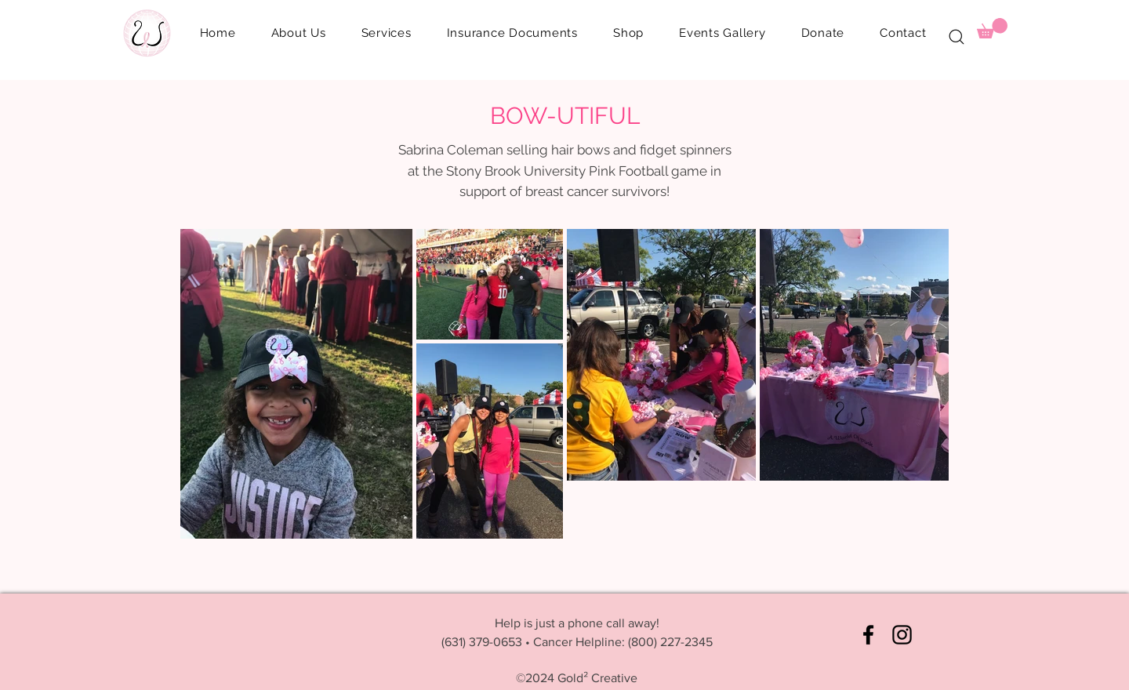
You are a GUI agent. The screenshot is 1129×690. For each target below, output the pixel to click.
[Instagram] (902, 635)
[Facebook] (868, 635)
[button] (512, 33)
